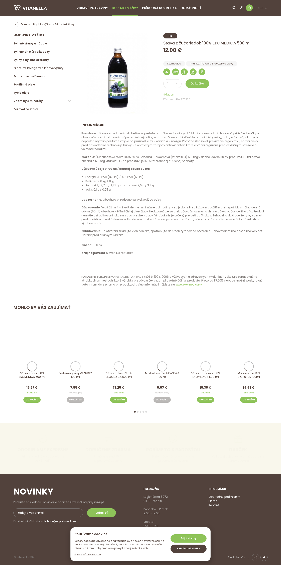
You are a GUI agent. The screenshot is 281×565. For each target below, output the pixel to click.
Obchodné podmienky (224, 497)
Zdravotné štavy (64, 24)
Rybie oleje (21, 93)
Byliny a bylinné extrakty (31, 60)
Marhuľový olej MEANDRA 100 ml (162, 375)
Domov (25, 24)
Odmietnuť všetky (188, 548)
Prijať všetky (188, 538)
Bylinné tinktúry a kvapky (31, 52)
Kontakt (214, 505)
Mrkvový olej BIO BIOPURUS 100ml (249, 375)
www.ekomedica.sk (189, 284)
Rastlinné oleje (24, 84)
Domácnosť (191, 8)
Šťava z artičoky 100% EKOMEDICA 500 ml (205, 375)
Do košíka (197, 83)
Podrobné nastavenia (87, 554)
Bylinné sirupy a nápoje (30, 43)
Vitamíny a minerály (28, 101)
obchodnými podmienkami (59, 521)
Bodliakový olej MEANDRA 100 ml (75, 375)
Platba (213, 501)
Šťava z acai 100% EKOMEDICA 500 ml (32, 375)
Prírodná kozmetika (159, 8)
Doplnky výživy (125, 8)
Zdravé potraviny (92, 8)
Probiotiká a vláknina (29, 76)
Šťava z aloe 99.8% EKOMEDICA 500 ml (119, 375)
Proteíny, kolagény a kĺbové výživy (38, 68)
